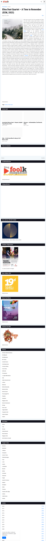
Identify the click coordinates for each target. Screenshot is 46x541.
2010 (23, 506)
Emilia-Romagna (5, 457)
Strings (3, 405)
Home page (4, 6)
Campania (4, 452)
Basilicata (4, 448)
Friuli (3, 459)
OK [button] (4, 537)
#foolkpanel (4, 355)
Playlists (4, 396)
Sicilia (3, 487)
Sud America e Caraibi (6, 438)
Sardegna (4, 484)
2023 (23, 536)
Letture (3, 382)
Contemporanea (5, 364)
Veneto (3, 498)
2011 (23, 508)
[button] (1, 2)
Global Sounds (5, 431)
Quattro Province (5, 480)
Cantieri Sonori (5, 361)
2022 (23, 533)
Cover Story (4, 368)
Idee (3, 377)
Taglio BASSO (5, 409)
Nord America (5, 433)
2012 (23, 510)
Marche (3, 468)
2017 (23, 522)
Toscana (4, 489)
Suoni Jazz (10, 104)
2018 (23, 524)
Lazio (3, 461)
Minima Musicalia (5, 386)
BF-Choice (4, 359)
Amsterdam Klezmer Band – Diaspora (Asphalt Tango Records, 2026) (12, 123)
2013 (23, 513)
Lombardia (4, 466)
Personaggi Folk (5, 393)
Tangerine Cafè (5, 412)
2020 (23, 529)
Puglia (3, 477)
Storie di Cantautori (6, 403)
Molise (3, 471)
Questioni (4, 398)
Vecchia (42, 158)
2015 (23, 517)
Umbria (3, 493)
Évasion (26, 55)
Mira (31, 35)
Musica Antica (5, 389)
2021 (23, 531)
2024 (23, 538)
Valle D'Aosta (4, 496)
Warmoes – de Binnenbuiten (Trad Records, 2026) (33, 123)
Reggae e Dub (5, 400)
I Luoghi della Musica (6, 375)
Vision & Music (5, 414)
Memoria (4, 384)
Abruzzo (4, 445)
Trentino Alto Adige (6, 491)
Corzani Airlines (5, 366)
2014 (23, 515)
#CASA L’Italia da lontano (7, 352)
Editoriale (4, 370)
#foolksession (5, 357)
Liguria (3, 464)
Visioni (3, 416)
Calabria (4, 450)
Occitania (4, 473)
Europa (9, 6)
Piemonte (4, 475)
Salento (3, 482)
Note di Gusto (5, 391)
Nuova (3, 158)
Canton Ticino (5, 455)
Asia (3, 426)
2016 (23, 520)
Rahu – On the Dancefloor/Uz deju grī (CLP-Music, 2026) (11, 139)
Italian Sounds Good (6, 380)
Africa (3, 424)
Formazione (4, 373)
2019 (23, 526)
